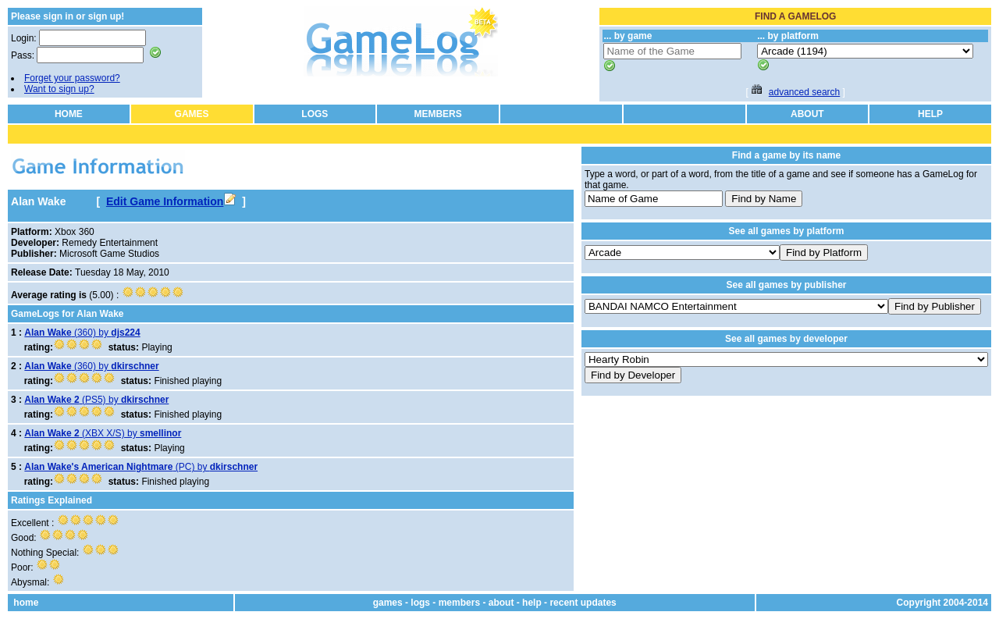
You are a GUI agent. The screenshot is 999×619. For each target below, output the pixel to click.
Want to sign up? (59, 89)
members (459, 602)
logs (420, 602)
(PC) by (141, 466)
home (25, 602)
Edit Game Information (171, 201)
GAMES (192, 114)
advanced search (804, 92)
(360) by (82, 332)
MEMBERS (437, 114)
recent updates (582, 602)
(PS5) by (96, 399)
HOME (69, 114)
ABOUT (807, 114)
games (388, 602)
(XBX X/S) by (102, 433)
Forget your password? (72, 78)
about (501, 602)
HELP (930, 114)
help (532, 602)
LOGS (314, 114)
